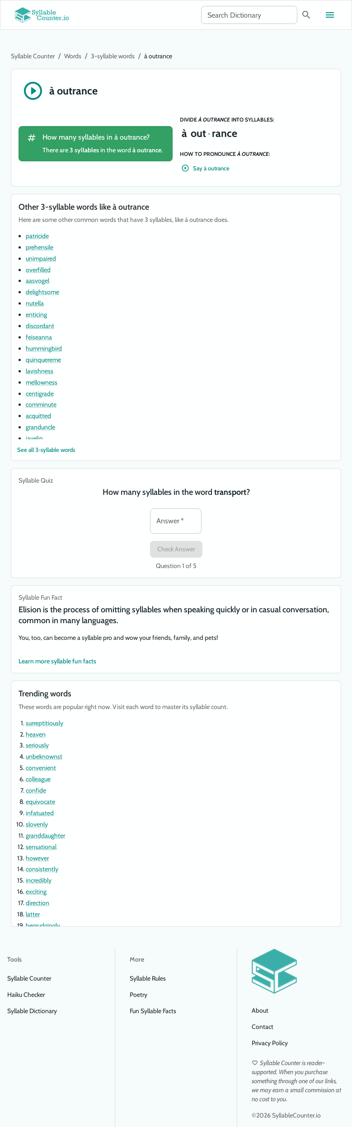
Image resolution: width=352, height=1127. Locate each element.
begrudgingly (43, 925)
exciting (36, 892)
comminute (41, 404)
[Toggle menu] (330, 15)
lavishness (39, 371)
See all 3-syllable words (46, 450)
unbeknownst (44, 756)
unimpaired (41, 258)
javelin (34, 438)
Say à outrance (206, 168)
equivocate (40, 802)
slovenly (37, 824)
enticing (36, 314)
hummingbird (44, 348)
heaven (36, 734)
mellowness (41, 382)
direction (37, 903)
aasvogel (37, 281)
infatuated (40, 813)
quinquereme (43, 360)
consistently (42, 869)
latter (33, 914)
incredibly (39, 880)
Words (72, 56)
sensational (41, 847)
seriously (37, 745)
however (37, 858)
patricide (37, 236)
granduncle (40, 427)
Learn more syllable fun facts (57, 661)
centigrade (40, 394)
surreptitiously (44, 723)
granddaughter (45, 835)
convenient (41, 768)
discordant (40, 326)
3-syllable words (113, 56)
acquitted (38, 416)
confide (36, 790)
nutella (35, 303)
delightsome (42, 292)
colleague (38, 779)
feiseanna (39, 337)
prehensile (39, 247)
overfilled (38, 270)
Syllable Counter (33, 56)
